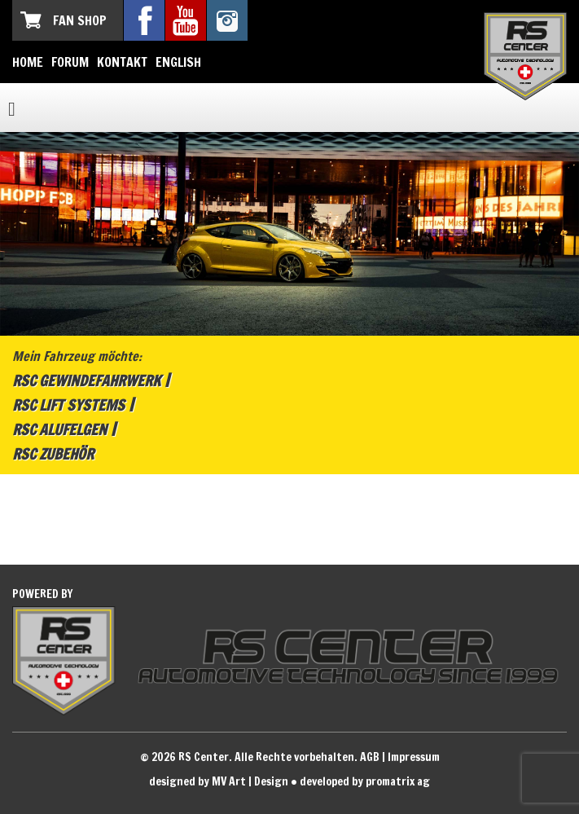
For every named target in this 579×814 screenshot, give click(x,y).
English (178, 62)
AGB (369, 757)
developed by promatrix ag (365, 781)
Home (27, 62)
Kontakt (122, 62)
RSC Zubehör (53, 453)
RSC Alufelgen (59, 429)
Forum (70, 62)
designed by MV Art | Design (218, 781)
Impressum (414, 757)
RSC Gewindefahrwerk (86, 380)
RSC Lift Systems (68, 405)
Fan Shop (80, 20)
